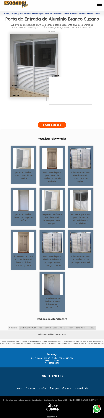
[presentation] (52, 117)
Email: (29, 86)
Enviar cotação (52, 123)
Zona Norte (69, 327)
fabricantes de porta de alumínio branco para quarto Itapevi (80, 258)
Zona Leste (57, 327)
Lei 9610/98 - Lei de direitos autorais (91, 342)
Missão (42, 387)
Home (18, 387)
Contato (66, 387)
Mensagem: (70, 88)
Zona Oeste (80, 327)
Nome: (29, 77)
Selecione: (13, 327)
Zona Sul (91, 327)
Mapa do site (81, 387)
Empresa (30, 387)
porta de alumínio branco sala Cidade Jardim (23, 174)
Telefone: (29, 96)
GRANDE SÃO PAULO (28, 327)
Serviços (54, 387)
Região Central (45, 327)
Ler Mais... (52, 30)
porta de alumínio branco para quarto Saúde (23, 216)
